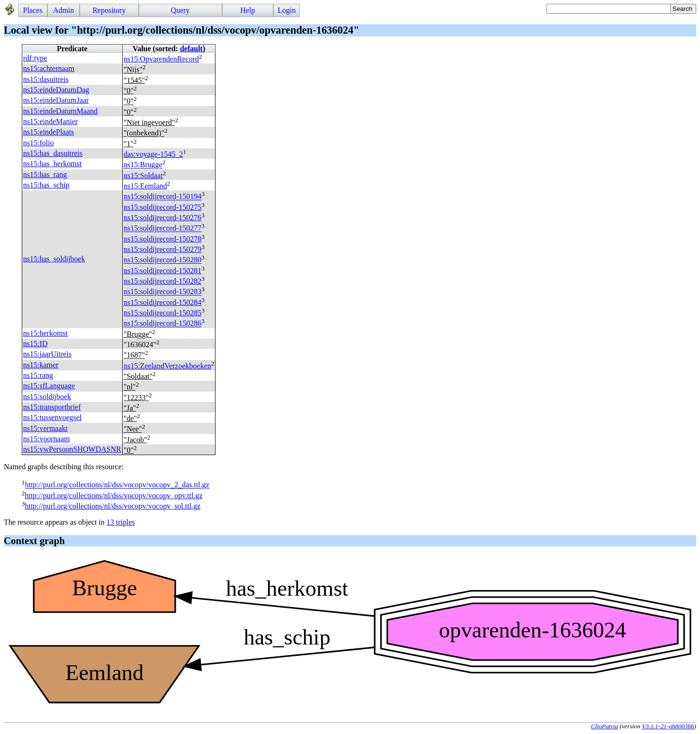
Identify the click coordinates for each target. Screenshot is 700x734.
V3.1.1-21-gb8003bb (668, 726)
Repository (109, 10)
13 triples (121, 522)
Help (247, 10)
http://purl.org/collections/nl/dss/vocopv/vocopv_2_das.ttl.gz (117, 485)
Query (180, 10)
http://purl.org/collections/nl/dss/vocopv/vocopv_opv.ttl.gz (113, 496)
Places (33, 10)
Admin (63, 10)
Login (287, 10)
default (191, 49)
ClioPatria (604, 726)
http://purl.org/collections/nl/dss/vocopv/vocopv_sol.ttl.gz (112, 506)
